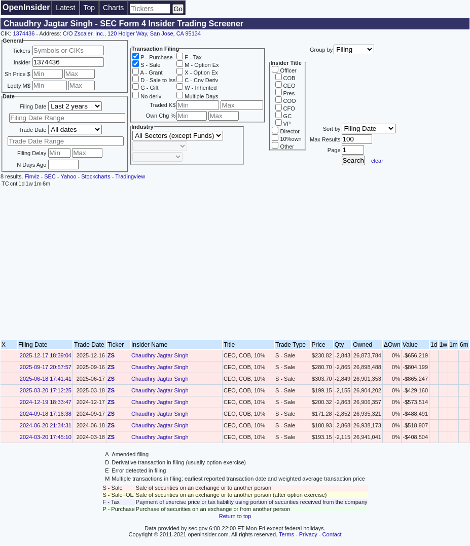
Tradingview (130, 176)
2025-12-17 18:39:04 (45, 355)
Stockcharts (95, 176)
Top (89, 8)
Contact (332, 534)
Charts (113, 8)
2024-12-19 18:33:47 (45, 402)
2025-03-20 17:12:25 (45, 390)
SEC (50, 176)
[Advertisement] (235, 264)
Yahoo (68, 176)
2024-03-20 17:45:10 (45, 437)
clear (377, 161)
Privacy (308, 534)
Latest (65, 8)
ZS (111, 355)
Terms (286, 534)
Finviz (32, 176)
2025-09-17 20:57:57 (45, 367)
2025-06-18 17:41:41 (45, 379)
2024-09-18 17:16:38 (45, 414)
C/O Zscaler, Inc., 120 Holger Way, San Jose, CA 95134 (132, 33)
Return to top (235, 516)
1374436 (23, 33)
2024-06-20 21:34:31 (45, 425)
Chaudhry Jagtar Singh (160, 355)
